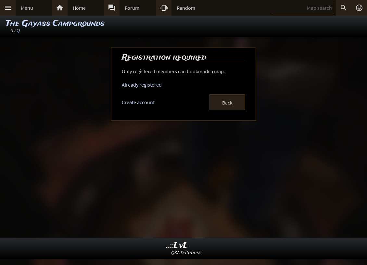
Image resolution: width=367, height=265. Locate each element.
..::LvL (177, 245)
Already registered (142, 84)
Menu (27, 8)
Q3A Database (186, 252)
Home (79, 8)
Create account (138, 102)
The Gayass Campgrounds (55, 23)
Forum (132, 8)
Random (186, 8)
